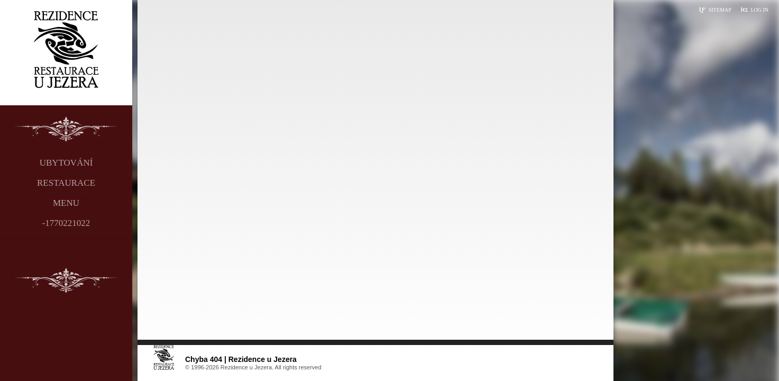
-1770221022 (66, 223)
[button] (754, 9)
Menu (66, 203)
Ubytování (66, 163)
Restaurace (66, 183)
